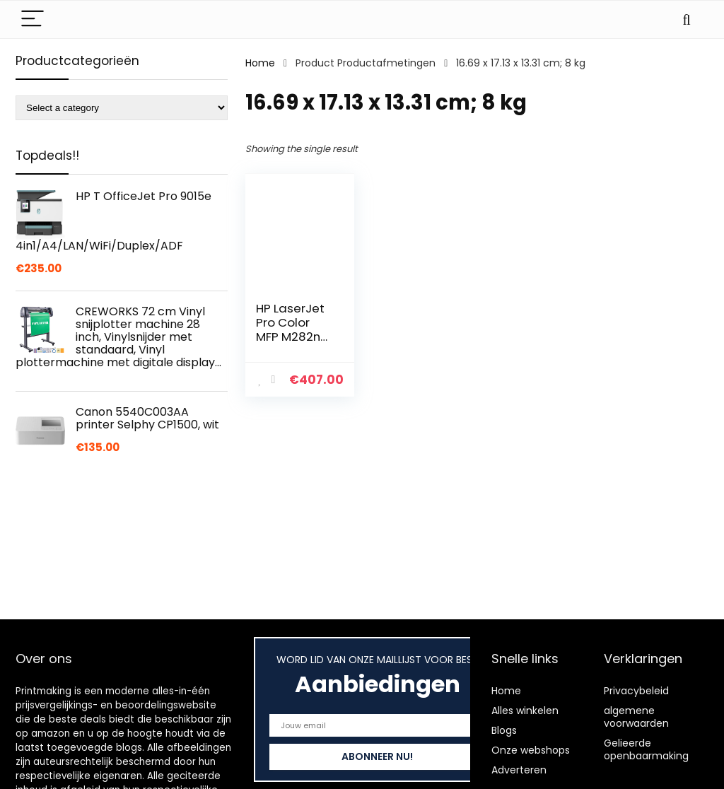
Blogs (504, 730)
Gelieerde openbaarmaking (646, 749)
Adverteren (519, 770)
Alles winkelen (525, 710)
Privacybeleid (636, 691)
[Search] (686, 19)
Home (260, 63)
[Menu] (32, 19)
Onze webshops (530, 750)
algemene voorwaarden (636, 716)
